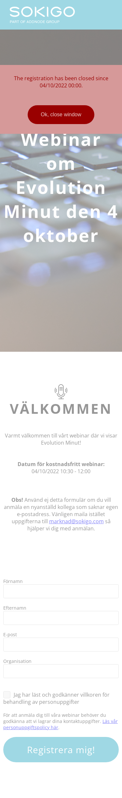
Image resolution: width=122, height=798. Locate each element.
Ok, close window (61, 114)
